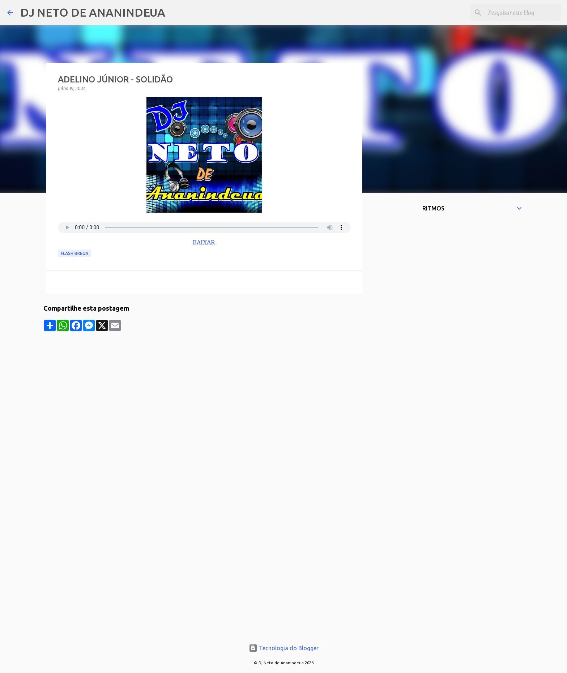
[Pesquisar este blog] (523, 12)
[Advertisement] (204, 382)
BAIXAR (204, 242)
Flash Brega (74, 253)
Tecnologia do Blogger (284, 648)
